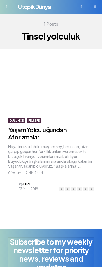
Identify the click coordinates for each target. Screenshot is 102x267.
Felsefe (34, 120)
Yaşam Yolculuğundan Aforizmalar (37, 133)
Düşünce (17, 120)
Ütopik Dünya (34, 6)
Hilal (26, 184)
